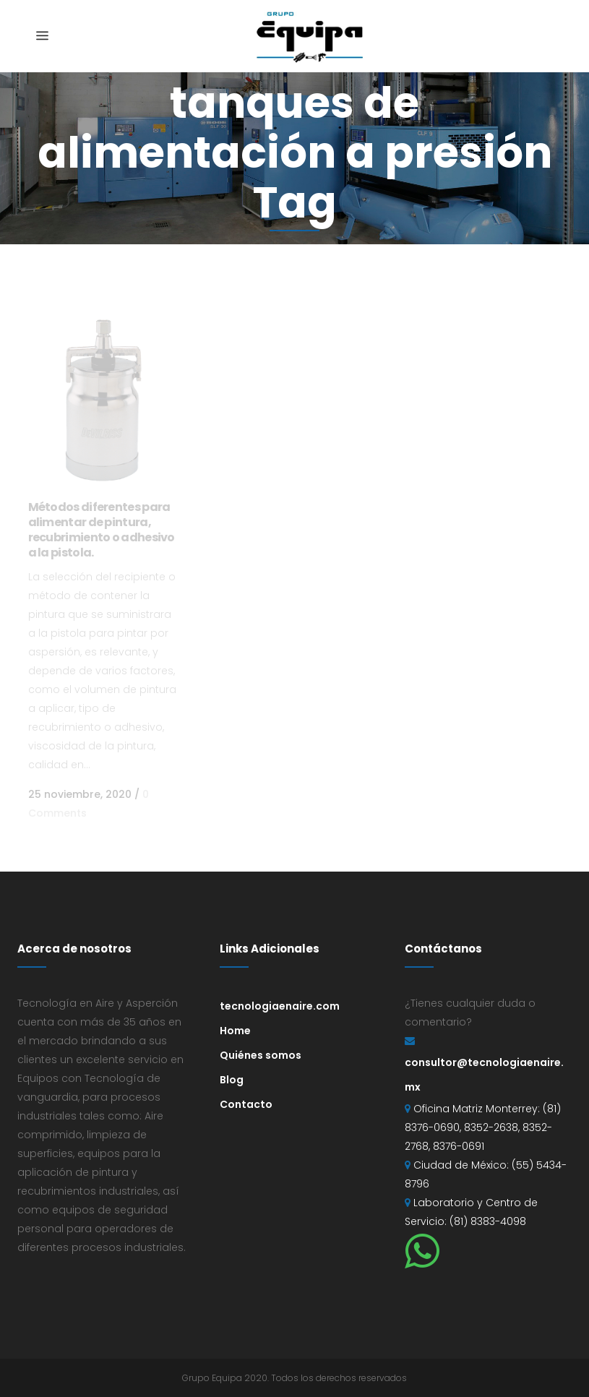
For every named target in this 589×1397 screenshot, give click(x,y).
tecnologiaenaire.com (280, 1006)
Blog (232, 1080)
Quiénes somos (260, 1055)
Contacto (246, 1104)
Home (235, 1030)
